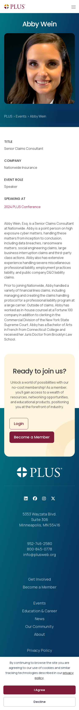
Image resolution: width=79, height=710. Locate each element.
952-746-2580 (39, 543)
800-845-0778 (39, 549)
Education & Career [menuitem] (39, 611)
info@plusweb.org (39, 554)
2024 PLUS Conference (22, 206)
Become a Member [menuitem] (39, 587)
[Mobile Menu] (73, 6)
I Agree (39, 690)
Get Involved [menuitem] (39, 579)
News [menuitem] (39, 619)
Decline (39, 701)
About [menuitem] (39, 634)
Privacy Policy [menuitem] (39, 650)
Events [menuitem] (39, 603)
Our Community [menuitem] (39, 627)
